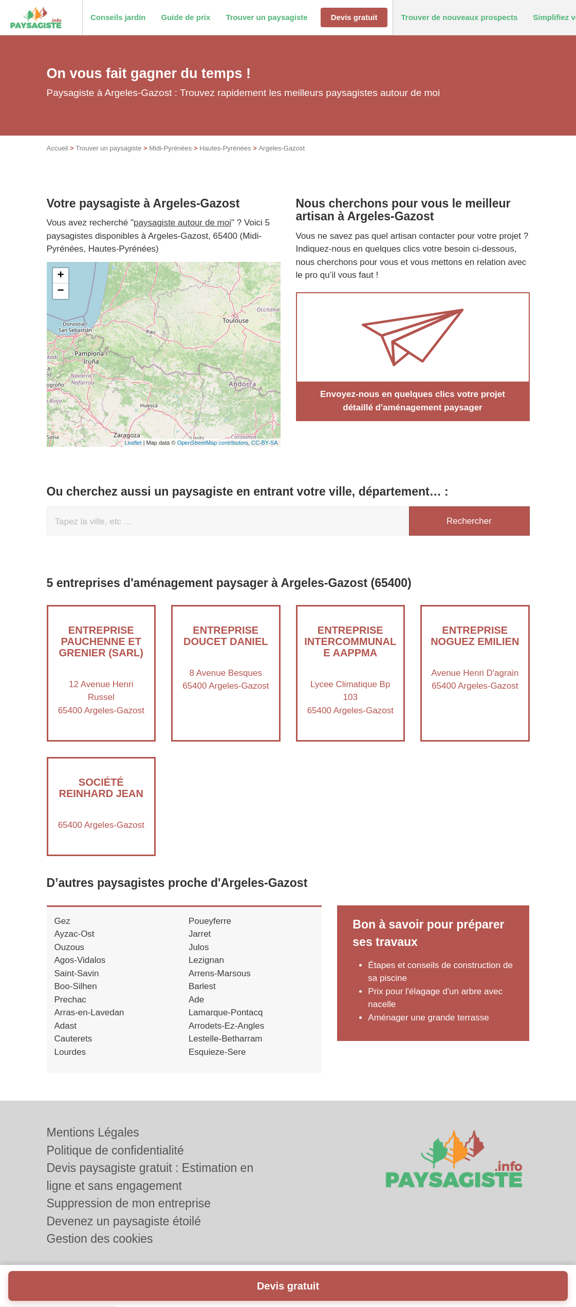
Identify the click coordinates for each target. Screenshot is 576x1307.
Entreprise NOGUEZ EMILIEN (475, 635)
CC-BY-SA (264, 443)
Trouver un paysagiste (108, 148)
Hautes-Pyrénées (225, 148)
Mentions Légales (93, 1132)
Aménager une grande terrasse (428, 1017)
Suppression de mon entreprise (129, 1203)
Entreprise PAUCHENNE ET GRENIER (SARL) (101, 641)
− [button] (60, 291)
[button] (118, 17)
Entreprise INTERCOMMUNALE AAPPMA (350, 641)
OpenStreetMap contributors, (214, 443)
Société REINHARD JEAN (101, 787)
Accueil (57, 148)
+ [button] (60, 275)
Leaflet (133, 443)
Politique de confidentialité (115, 1150)
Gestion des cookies (100, 1238)
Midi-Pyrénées (170, 148)
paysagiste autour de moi (182, 223)
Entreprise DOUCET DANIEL (225, 635)
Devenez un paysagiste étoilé (124, 1221)
